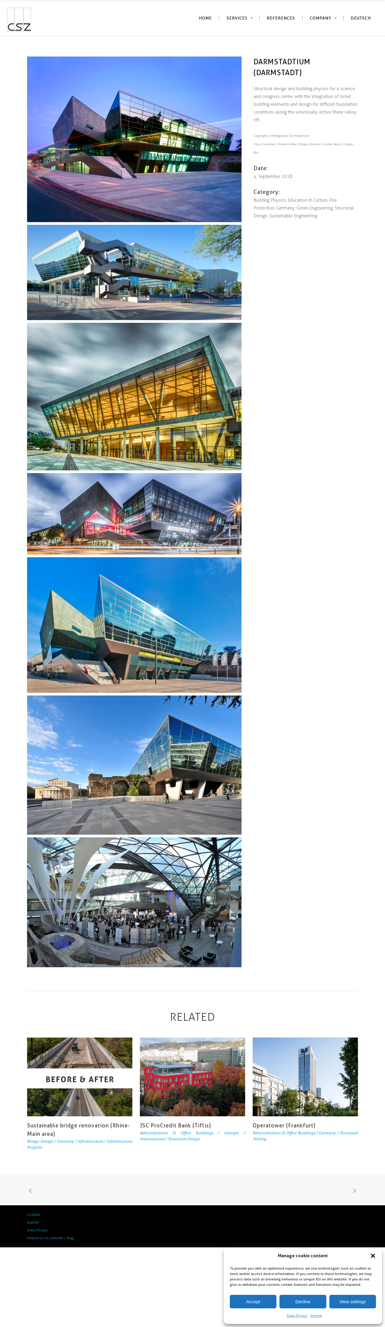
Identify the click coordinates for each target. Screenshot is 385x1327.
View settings (352, 1301)
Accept (253, 1301)
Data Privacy (297, 1315)
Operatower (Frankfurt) (284, 1125)
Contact (33, 1214)
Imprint (316, 1315)
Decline (302, 1301)
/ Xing (68, 1238)
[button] (373, 1256)
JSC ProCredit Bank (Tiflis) (175, 1125)
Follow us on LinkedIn (45, 1238)
